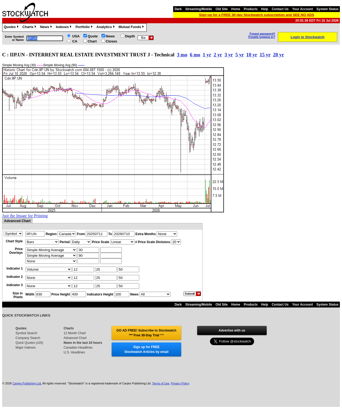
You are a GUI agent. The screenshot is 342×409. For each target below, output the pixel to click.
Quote (93, 36)
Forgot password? (262, 33)
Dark (178, 9)
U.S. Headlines (74, 352)
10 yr (251, 54)
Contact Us (280, 9)
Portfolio (84, 27)
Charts (29, 27)
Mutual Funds (132, 27)
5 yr (239, 54)
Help (264, 9)
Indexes (64, 27)
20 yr (278, 54)
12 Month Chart (75, 333)
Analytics (106, 27)
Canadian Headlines (78, 347)
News (46, 27)
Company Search (27, 338)
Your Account (302, 9)
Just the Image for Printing (25, 215)
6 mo (195, 54)
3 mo (182, 54)
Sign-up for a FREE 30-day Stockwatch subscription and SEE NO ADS (256, 15)
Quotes (12, 27)
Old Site (222, 9)
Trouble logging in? (261, 36)
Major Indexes (25, 347)
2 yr (217, 54)
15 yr (265, 54)
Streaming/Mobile (198, 9)
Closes (111, 41)
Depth (130, 36)
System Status (327, 9)
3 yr (228, 54)
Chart (92, 41)
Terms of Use (160, 383)
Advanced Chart (75, 338)
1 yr (207, 54)
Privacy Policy (180, 383)
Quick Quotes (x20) (29, 343)
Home (235, 9)
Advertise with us (232, 330)
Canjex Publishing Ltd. (27, 383)
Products (251, 9)
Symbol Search (26, 333)
